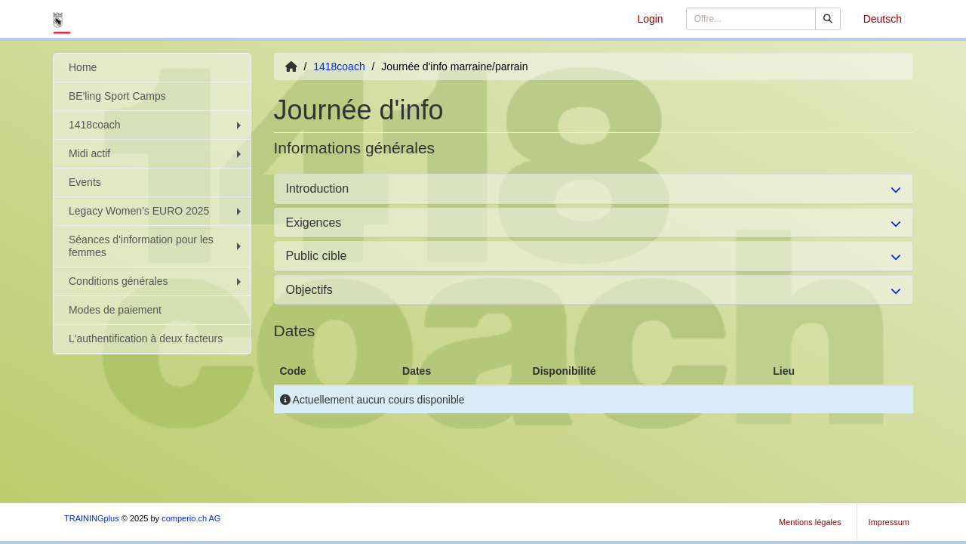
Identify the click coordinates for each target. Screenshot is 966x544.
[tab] (594, 189)
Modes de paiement (115, 310)
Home (83, 67)
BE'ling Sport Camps (117, 96)
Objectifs (309, 289)
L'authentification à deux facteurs (146, 338)
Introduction (317, 188)
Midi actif (157, 153)
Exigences (314, 222)
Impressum (889, 522)
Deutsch (882, 19)
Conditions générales (157, 281)
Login (650, 19)
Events (85, 182)
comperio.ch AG (191, 518)
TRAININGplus (91, 518)
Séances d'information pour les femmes (157, 245)
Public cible (316, 255)
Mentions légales (810, 522)
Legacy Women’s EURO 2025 (157, 211)
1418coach (157, 125)
